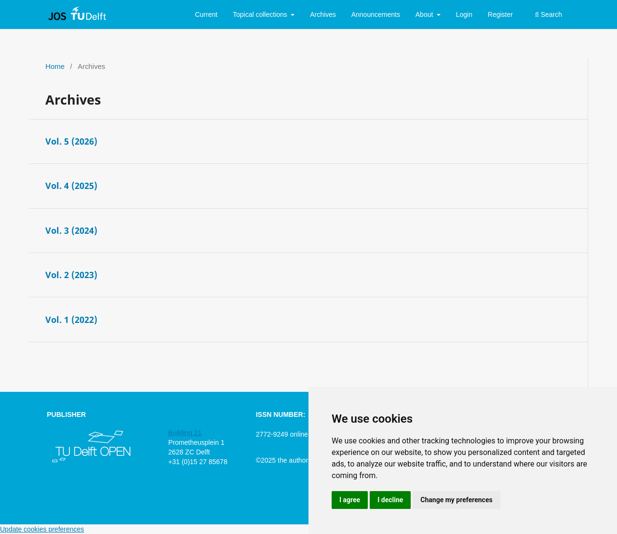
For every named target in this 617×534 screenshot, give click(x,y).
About (425, 14)
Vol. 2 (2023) (71, 274)
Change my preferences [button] (456, 500)
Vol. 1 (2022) (71, 319)
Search (548, 14)
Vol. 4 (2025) (71, 185)
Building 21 (184, 433)
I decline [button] (390, 500)
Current (206, 14)
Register (500, 14)
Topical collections (261, 14)
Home (55, 66)
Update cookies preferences (42, 529)
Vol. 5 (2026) (71, 141)
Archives (323, 14)
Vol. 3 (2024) (71, 230)
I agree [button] (349, 500)
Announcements (375, 14)
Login (464, 14)
